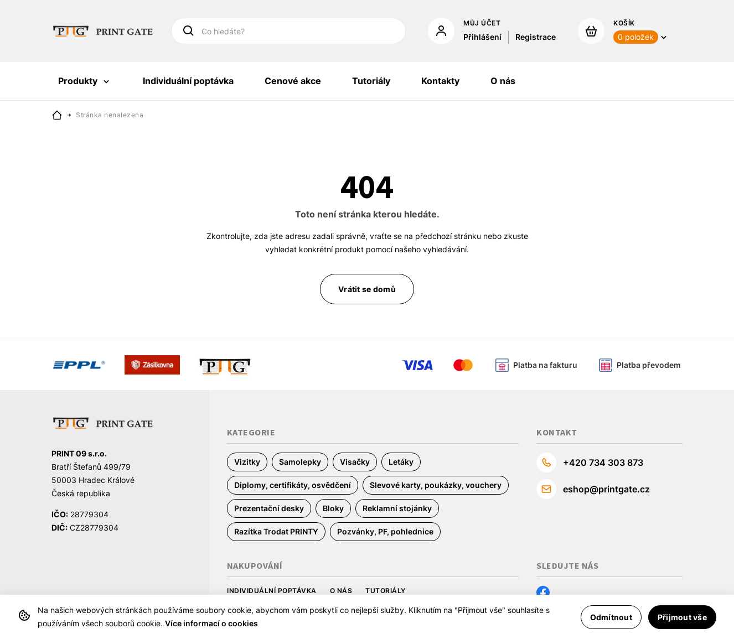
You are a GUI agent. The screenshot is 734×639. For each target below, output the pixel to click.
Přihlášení (482, 36)
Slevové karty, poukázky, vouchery (436, 485)
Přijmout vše (682, 617)
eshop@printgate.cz (606, 489)
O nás (341, 590)
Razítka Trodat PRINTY (276, 531)
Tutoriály (385, 590)
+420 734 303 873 (603, 462)
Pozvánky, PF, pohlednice (385, 531)
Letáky (401, 461)
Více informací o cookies (211, 623)
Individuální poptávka (272, 590)
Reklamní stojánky (397, 508)
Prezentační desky (269, 508)
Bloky (333, 508)
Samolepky (300, 461)
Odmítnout (611, 617)
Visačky (355, 461)
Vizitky (247, 461)
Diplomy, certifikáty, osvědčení (292, 485)
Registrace (535, 36)
